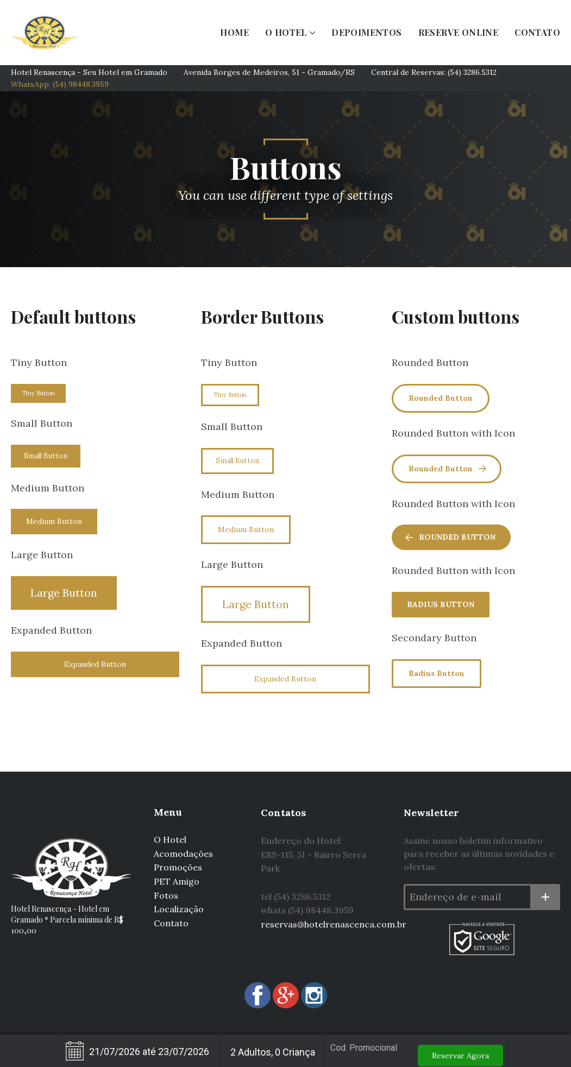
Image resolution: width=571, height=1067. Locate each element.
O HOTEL (286, 32)
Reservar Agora (460, 1055)
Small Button (45, 455)
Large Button (63, 592)
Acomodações (183, 853)
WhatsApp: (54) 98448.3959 (60, 84)
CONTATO (537, 32)
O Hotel (170, 839)
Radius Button (440, 604)
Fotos (166, 895)
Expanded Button (95, 664)
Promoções (178, 867)
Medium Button (54, 521)
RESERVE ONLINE (458, 32)
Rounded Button (441, 398)
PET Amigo (176, 881)
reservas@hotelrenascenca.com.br (333, 924)
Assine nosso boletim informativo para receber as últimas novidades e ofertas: (479, 853)
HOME (234, 32)
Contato (171, 923)
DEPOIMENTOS (366, 32)
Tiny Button (38, 393)
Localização (179, 909)
